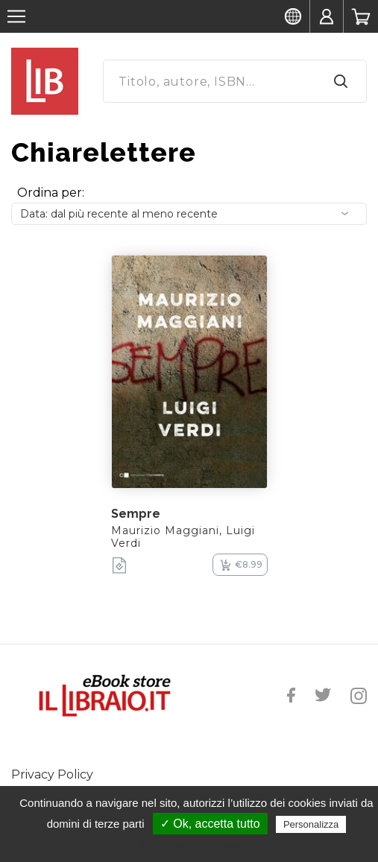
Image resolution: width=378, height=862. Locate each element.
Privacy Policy (52, 774)
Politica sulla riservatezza (196, 845)
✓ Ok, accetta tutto (210, 823)
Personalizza (310, 824)
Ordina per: (50, 193)
